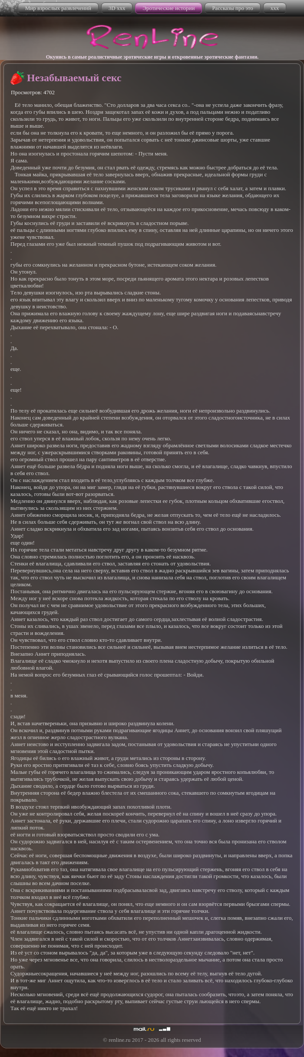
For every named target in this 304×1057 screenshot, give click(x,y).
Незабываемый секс (74, 77)
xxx (275, 8)
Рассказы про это (232, 8)
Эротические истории (168, 8)
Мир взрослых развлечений (58, 8)
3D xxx (117, 8)
